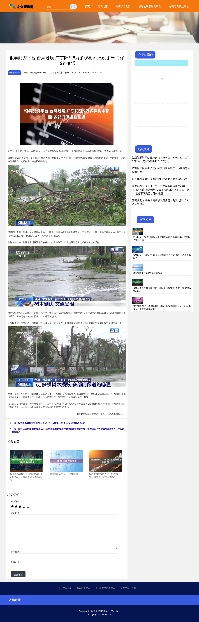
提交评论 (18, 574)
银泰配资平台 (14, 73)
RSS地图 (104, 611)
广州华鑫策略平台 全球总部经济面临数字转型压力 (159, 179)
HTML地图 (115, 611)
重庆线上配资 (123, 6)
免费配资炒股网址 (179, 6)
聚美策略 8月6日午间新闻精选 (147, 273)
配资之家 (103, 6)
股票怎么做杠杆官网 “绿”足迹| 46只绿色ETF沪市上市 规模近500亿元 (51, 423)
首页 (87, 6)
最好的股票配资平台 (150, 6)
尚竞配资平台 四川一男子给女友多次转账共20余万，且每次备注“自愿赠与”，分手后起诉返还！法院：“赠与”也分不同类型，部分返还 (161, 190)
